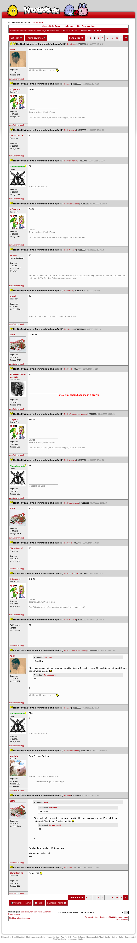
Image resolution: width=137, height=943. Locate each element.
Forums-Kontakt (91, 917)
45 (111, 38)
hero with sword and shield (40, 912)
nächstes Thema (56, 903)
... (107, 38)
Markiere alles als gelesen (19, 918)
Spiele (107, 937)
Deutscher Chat (9, 937)
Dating (114, 937)
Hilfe (78, 26)
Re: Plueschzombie (71, 204)
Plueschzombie (14, 914)
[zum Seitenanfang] (16, 79)
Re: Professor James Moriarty (75, 414)
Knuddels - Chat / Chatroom (111, 917)
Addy (46, 802)
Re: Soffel (68, 369)
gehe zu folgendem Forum (68, 912)
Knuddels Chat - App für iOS (59, 937)
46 (116, 38)
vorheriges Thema (21, 903)
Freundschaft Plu (95, 937)
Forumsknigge (88, 26)
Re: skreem (71, 44)
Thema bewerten (36, 38)
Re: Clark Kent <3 (71, 161)
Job (81, 939)
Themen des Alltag (37, 30)
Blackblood (25, 912)
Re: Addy (67, 84)
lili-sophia (48, 657)
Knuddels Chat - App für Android (31, 937)
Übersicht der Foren (51, 26)
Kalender (69, 26)
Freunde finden (79, 937)
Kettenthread (54, 30)
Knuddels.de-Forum (18, 30)
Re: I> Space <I (70, 130)
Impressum (73, 939)
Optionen (17, 38)
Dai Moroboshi (50, 675)
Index (39, 903)
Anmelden (38, 22)
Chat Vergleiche (59, 939)
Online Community (127, 937)
